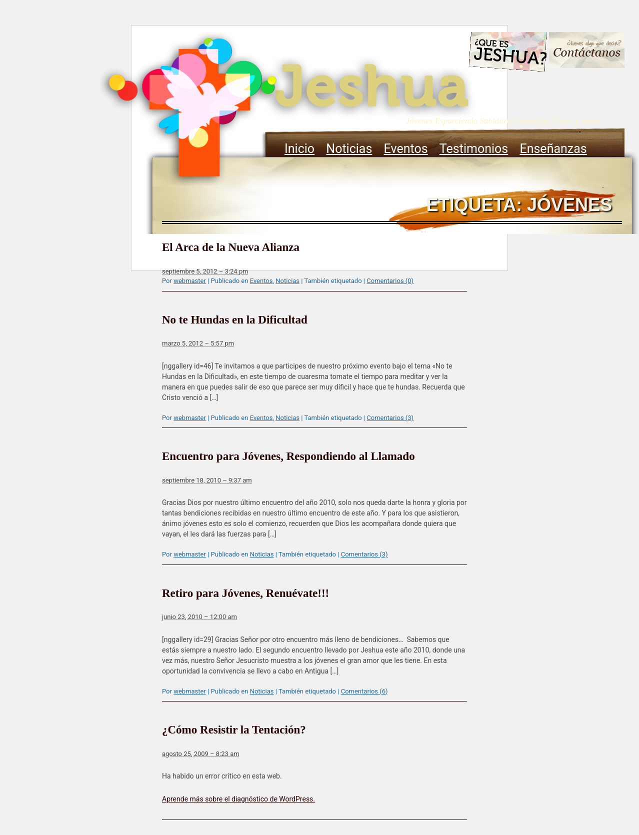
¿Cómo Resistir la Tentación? (234, 730)
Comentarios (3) (390, 418)
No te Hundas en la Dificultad (235, 320)
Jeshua (288, 109)
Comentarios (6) (364, 691)
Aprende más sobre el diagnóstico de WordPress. (238, 799)
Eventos (406, 149)
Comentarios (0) (390, 280)
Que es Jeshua (507, 53)
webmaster (190, 280)
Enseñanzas (553, 149)
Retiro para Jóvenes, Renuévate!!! (245, 593)
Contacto (586, 51)
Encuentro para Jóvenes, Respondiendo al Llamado (288, 456)
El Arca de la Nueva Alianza (231, 247)
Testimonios (474, 149)
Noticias (349, 149)
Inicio (299, 149)
